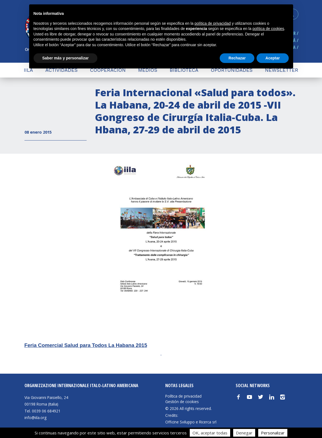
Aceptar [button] (272, 58)
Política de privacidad (183, 396)
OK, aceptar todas (209, 433)
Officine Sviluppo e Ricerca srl (190, 422)
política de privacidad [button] (212, 23)
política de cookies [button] (268, 28)
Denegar (244, 433)
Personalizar (273, 433)
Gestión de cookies (182, 402)
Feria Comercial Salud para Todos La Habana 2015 (85, 345)
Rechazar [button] (237, 58)
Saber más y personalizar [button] (65, 58)
